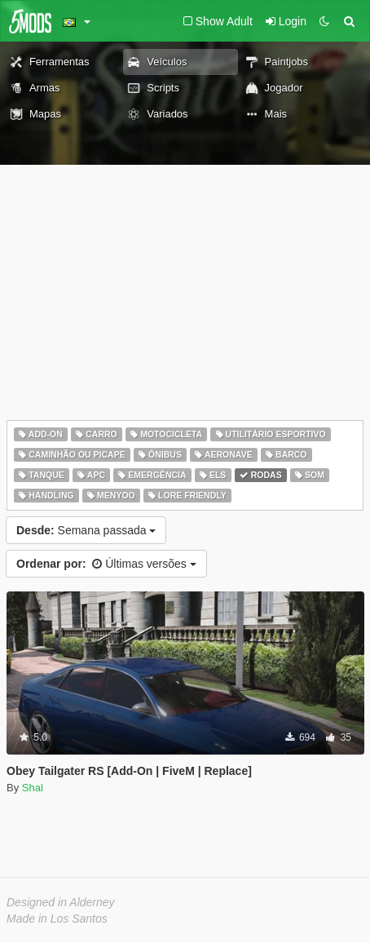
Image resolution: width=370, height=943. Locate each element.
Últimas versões (106, 563)
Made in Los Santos (57, 918)
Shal (32, 787)
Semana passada (86, 530)
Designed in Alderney (61, 902)
